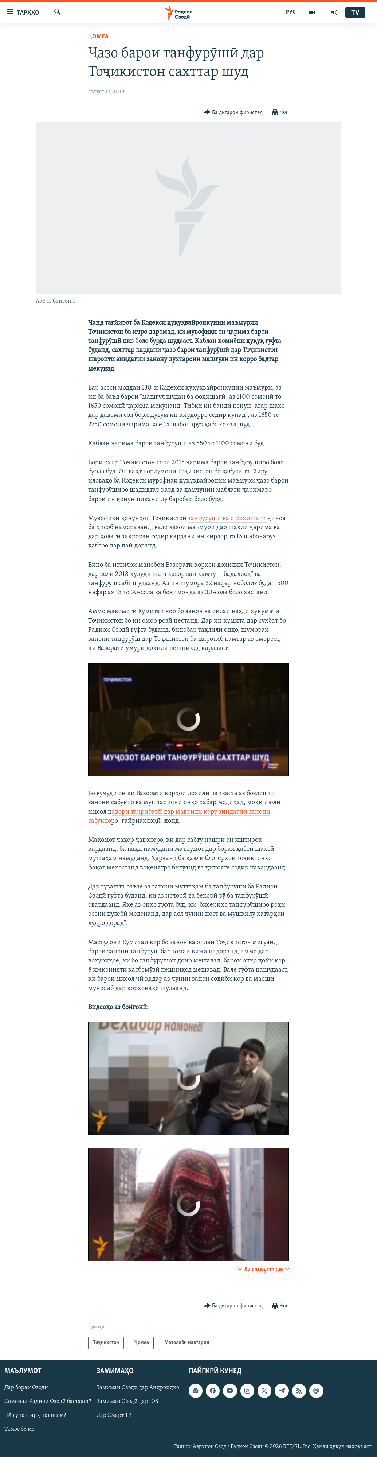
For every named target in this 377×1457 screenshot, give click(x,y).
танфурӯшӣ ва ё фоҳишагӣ (227, 518)
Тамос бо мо (19, 1429)
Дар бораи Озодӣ (26, 1388)
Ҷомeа (98, 36)
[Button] (233, 112)
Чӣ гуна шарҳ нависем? (35, 1415)
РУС (291, 12)
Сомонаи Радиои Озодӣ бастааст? (47, 1401)
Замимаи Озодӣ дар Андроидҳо (138, 1388)
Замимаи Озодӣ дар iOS (127, 1401)
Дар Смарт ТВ (114, 1415)
